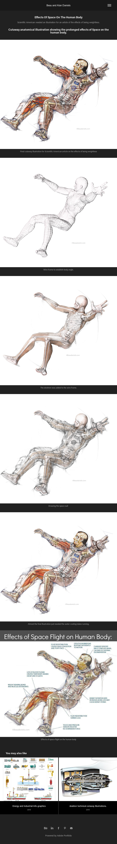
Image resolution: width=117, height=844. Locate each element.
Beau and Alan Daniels (58, 5)
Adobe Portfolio (64, 835)
